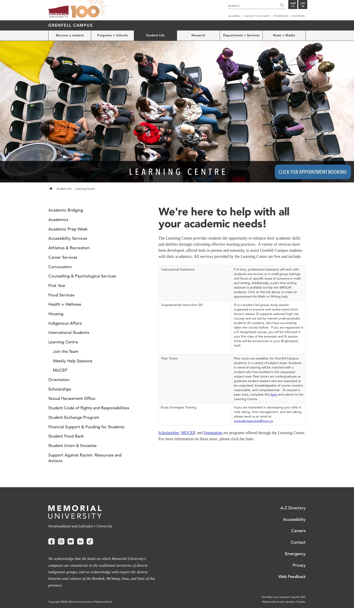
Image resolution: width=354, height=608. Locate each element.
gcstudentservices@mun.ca (253, 421)
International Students (68, 332)
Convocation (60, 266)
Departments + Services (241, 35)
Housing (55, 313)
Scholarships (168, 433)
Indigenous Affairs (65, 323)
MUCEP (188, 433)
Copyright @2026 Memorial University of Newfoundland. (80, 601)
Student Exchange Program (73, 417)
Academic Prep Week (68, 229)
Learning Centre (63, 342)
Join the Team (65, 351)
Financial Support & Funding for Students (86, 426)
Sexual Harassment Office (71, 398)
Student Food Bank (66, 436)
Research (198, 35)
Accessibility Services (67, 238)
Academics (58, 219)
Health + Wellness (64, 304)
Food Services (61, 295)
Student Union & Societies (72, 445)
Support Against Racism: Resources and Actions (84, 458)
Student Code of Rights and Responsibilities (88, 407)
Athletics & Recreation (69, 247)
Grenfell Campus (70, 25)
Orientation (213, 433)
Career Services (62, 257)
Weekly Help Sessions (72, 361)
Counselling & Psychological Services (82, 276)
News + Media (284, 35)
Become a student (70, 35)
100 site (89, 9)
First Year (56, 285)
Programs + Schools (112, 35)
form (273, 394)
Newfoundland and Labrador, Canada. (284, 601)
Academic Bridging (65, 210)
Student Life (155, 35)
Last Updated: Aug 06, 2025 (290, 597)
